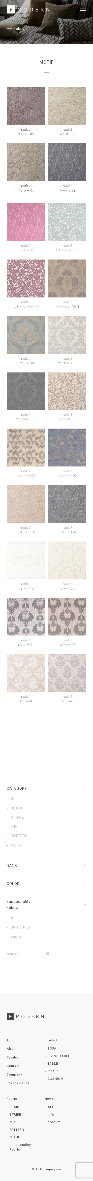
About (12, 1049)
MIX (13, 1122)
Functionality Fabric (20, 1147)
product (54, 1122)
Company (14, 1074)
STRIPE (15, 1114)
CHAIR (53, 1071)
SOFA (52, 1048)
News (49, 1099)
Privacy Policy (18, 1083)
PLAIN (15, 1107)
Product (51, 1040)
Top (10, 1040)
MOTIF (15, 1137)
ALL (51, 1107)
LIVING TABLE (59, 1056)
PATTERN (17, 1129)
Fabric (12, 1099)
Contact (13, 1066)
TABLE (53, 1063)
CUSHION (55, 1078)
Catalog (13, 1057)
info (51, 1114)
